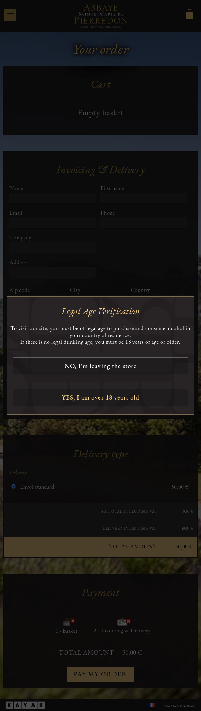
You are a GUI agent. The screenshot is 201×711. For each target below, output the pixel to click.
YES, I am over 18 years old (100, 397)
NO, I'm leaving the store (101, 366)
